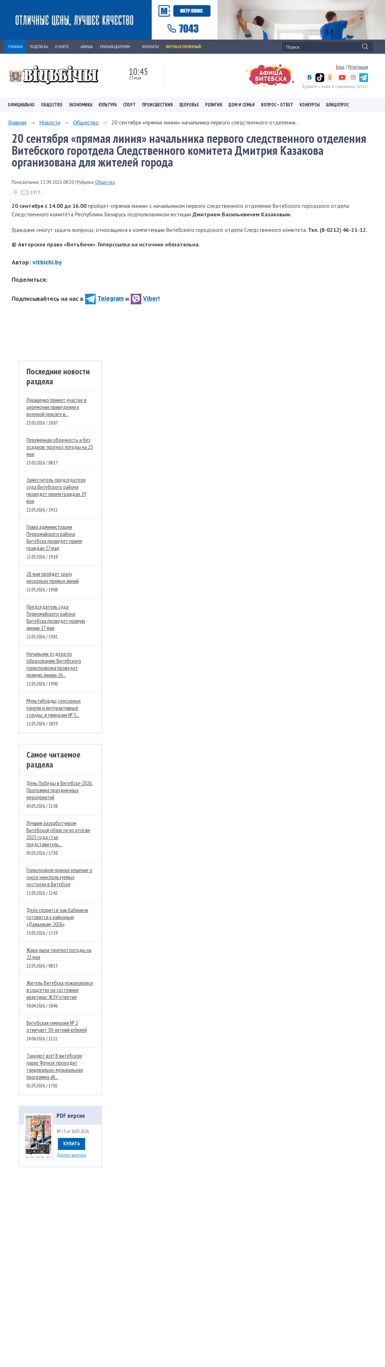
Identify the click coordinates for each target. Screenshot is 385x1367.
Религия (213, 105)
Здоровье (189, 105)
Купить (71, 1143)
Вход (340, 67)
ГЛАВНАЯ (15, 46)
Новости (49, 122)
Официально (21, 105)
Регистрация (358, 67)
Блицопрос (337, 105)
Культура (108, 105)
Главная (17, 122)
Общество (52, 105)
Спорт (129, 105)
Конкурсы (310, 105)
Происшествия (157, 105)
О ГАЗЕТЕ (64, 46)
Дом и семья (242, 105)
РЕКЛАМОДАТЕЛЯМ (117, 46)
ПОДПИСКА (39, 46)
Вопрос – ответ (277, 105)
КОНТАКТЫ (150, 46)
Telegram (104, 298)
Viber (144, 298)
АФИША (87, 46)
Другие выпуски (71, 1155)
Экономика (80, 105)
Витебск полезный (183, 46)
